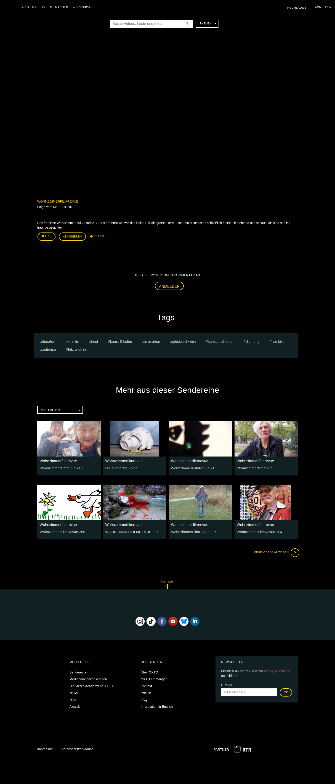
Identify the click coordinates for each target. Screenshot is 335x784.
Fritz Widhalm (78, 348)
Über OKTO (149, 671)
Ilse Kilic (278, 340)
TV (45, 7)
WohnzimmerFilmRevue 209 (60, 530)
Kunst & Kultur (121, 340)
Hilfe (72, 698)
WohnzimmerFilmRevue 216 (192, 466)
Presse (146, 691)
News (73, 691)
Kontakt (146, 684)
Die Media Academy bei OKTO (91, 684)
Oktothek (30, 7)
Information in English (157, 705)
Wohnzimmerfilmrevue (57, 201)
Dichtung (253, 340)
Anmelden (169, 285)
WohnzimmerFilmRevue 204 (257, 530)
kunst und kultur (221, 340)
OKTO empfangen (154, 678)
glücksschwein (184, 340)
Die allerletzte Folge (120, 466)
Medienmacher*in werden (88, 678)
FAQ (144, 698)
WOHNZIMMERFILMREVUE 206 (129, 530)
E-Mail (227, 683)
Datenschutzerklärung (77, 748)
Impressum (45, 748)
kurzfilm (72, 340)
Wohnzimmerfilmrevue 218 (59, 466)
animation (152, 340)
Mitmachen (60, 7)
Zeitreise (49, 348)
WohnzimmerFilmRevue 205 (192, 530)
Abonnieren (72, 236)
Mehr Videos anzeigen (275, 551)
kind (94, 340)
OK (286, 691)
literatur (48, 340)
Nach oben (167, 583)
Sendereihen (78, 671)
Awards (74, 705)
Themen (208, 23)
